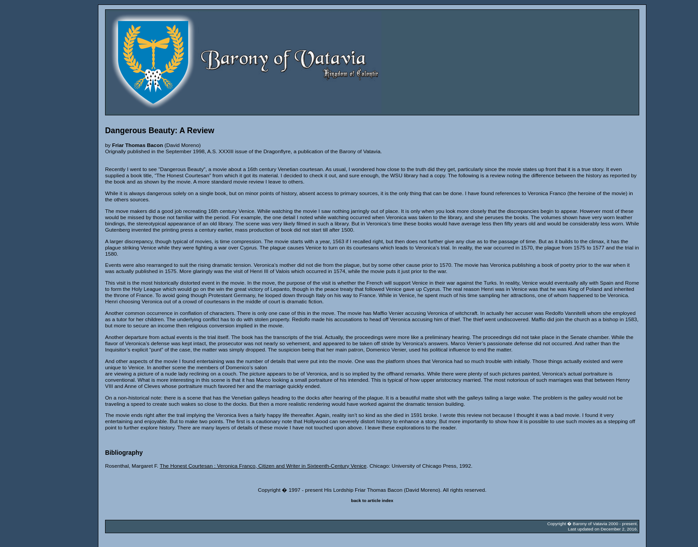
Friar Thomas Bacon (137, 145)
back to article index (372, 500)
